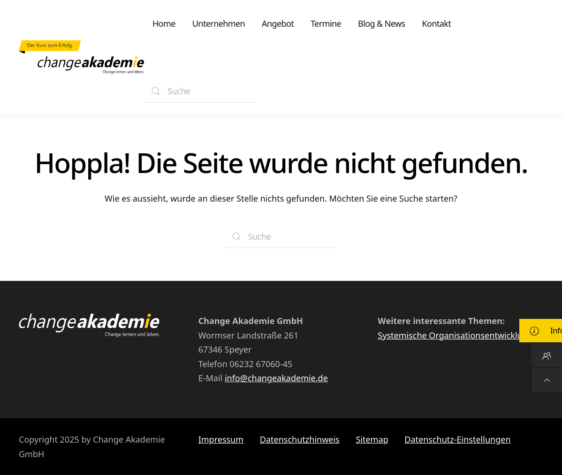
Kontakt (436, 23)
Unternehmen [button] (218, 23)
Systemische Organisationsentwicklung (455, 335)
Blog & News (381, 23)
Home (163, 23)
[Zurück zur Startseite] (81, 57)
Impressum (220, 439)
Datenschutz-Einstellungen (457, 439)
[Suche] (200, 91)
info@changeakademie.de (276, 378)
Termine (326, 23)
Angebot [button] (278, 23)
